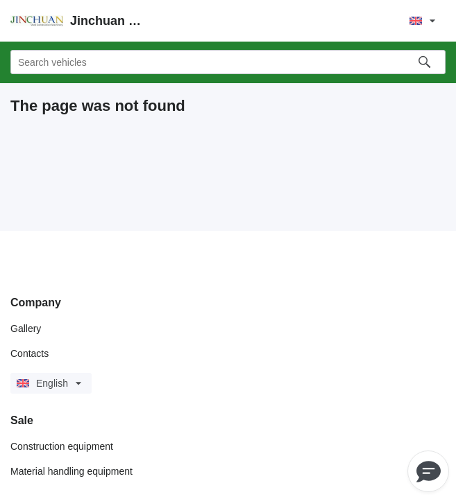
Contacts (29, 353)
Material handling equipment (71, 471)
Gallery (25, 328)
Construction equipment (61, 446)
